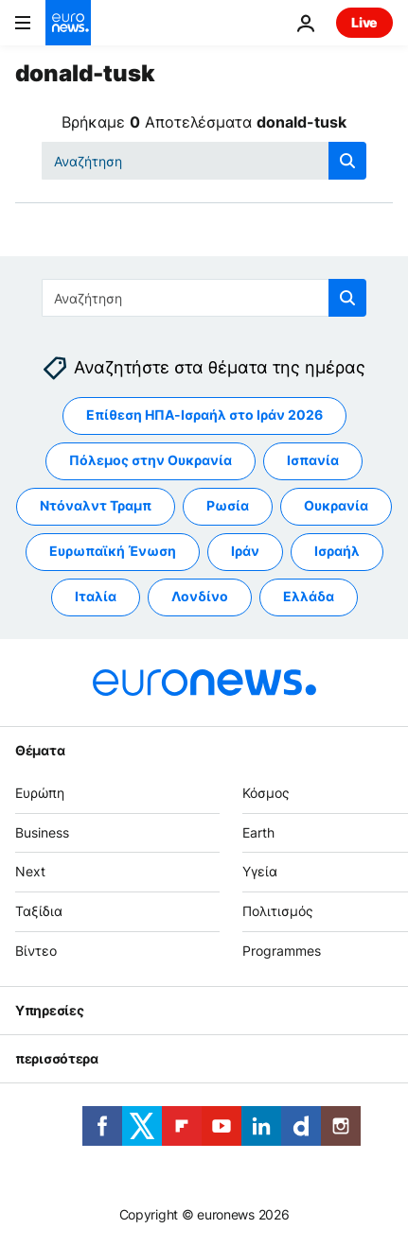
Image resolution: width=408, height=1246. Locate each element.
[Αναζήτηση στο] (204, 161)
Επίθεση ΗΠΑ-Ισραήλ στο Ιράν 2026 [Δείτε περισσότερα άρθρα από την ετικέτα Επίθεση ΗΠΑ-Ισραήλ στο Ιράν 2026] (204, 415)
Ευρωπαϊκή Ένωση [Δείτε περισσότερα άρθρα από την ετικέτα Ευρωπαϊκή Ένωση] (112, 552)
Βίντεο (36, 951)
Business (42, 832)
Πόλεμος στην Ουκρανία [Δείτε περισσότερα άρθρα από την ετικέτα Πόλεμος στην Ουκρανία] (150, 461)
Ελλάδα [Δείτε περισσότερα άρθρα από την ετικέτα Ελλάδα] (308, 597)
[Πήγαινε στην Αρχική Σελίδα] (68, 22)
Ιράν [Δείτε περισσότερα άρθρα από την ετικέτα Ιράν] (245, 552)
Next (30, 872)
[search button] (347, 161)
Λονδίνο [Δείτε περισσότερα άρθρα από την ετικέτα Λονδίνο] (199, 597)
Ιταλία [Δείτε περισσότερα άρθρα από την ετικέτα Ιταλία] (95, 597)
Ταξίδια (38, 912)
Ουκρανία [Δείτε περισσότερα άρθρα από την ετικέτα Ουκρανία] (336, 506)
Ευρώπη (39, 793)
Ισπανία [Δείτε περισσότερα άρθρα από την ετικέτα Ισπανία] (313, 461)
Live (364, 22)
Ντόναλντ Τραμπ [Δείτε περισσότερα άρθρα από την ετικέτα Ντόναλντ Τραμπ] (95, 506)
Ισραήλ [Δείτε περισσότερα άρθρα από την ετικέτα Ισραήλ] (337, 552)
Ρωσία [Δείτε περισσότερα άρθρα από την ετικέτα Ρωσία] (227, 506)
